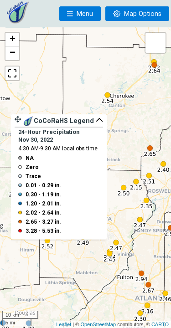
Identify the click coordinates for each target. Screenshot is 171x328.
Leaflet (63, 324)
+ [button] (13, 39)
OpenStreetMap (98, 324)
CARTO (160, 324)
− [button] (13, 53)
